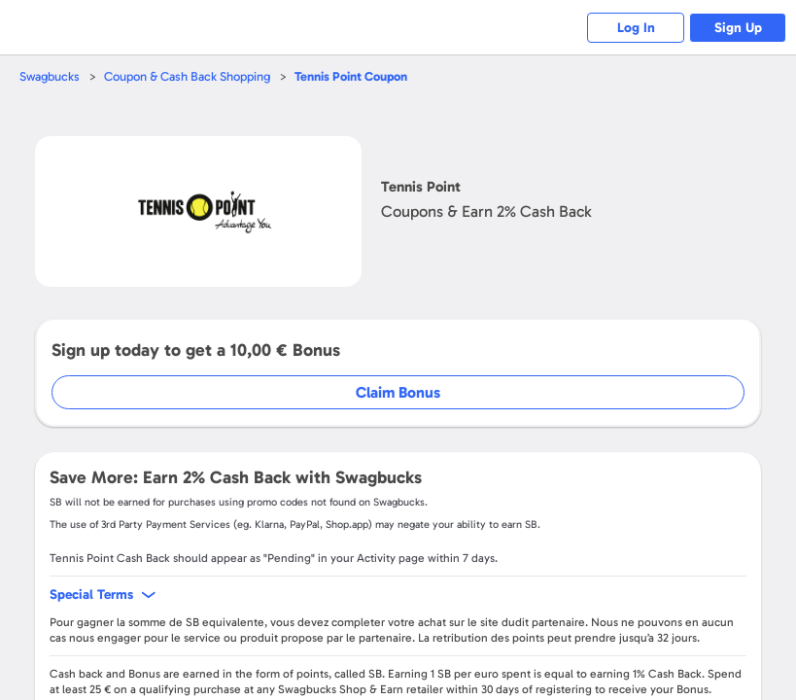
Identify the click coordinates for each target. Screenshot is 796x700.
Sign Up (738, 27)
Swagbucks (49, 76)
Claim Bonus (398, 392)
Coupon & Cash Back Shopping (187, 76)
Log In (636, 27)
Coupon (350, 76)
